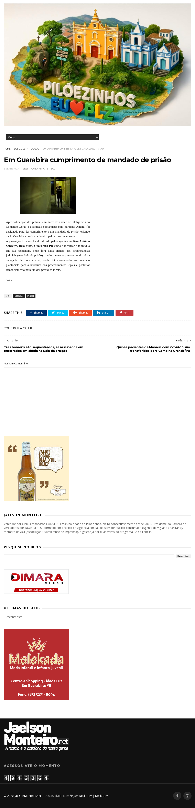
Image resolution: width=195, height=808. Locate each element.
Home (7, 149)
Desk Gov (85, 796)
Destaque (19, 149)
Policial (34, 149)
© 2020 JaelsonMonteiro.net (22, 796)
